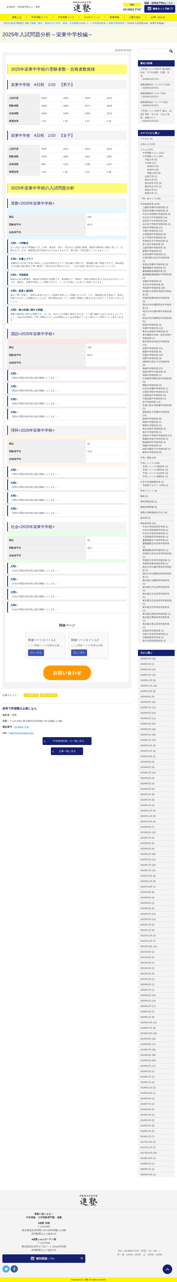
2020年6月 (145, 995)
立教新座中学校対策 (153, 395)
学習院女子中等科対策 (154, 241)
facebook (14, 1269)
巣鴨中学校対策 (150, 251)
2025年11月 (146, 685)
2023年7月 (145, 838)
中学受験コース (39, 17)
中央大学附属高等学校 (154, 530)
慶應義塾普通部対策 (153, 271)
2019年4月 (145, 1066)
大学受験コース (66, 17)
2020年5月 (145, 1000)
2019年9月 (145, 1038)
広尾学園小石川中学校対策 (156, 257)
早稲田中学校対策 (151, 288)
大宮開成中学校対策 (153, 234)
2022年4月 (145, 914)
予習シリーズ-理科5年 (154, 469)
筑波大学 (149, 189)
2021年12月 (146, 935)
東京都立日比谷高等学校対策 (157, 600)
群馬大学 (149, 193)
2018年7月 (145, 1104)
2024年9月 (145, 761)
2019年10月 (146, 1033)
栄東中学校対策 (49, 695)
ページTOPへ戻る (167, 1269)
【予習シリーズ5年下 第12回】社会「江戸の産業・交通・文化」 (155, 72)
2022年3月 (145, 919)
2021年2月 (145, 973)
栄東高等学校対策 (151, 630)
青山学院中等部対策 (153, 428)
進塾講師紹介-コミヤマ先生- (154, 102)
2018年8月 (145, 1098)
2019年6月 (145, 1055)
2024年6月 (145, 778)
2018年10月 (146, 1093)
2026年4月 (145, 658)
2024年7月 (145, 772)
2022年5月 (145, 908)
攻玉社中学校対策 (151, 284)
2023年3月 (145, 859)
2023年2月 (145, 865)
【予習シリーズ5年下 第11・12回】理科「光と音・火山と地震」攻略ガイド (156, 114)
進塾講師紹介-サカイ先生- (153, 93)
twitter (6, 1269)
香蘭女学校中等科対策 (154, 439)
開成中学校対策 (150, 418)
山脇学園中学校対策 (153, 247)
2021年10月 (146, 946)
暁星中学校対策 (150, 324)
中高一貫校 (145, 457)
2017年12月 (146, 1142)
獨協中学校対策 (150, 385)
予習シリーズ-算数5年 (154, 476)
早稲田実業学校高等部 (154, 563)
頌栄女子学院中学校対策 (155, 435)
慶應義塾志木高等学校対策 (156, 543)
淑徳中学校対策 (150, 375)
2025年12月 (146, 680)
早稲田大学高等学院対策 (155, 560)
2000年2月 (145, 1163)
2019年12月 (146, 1022)
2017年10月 (146, 1152)
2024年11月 (146, 751)
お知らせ (144, 144)
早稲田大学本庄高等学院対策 (157, 553)
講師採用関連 (147, 507)
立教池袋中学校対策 (153, 398)
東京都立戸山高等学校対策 (156, 587)
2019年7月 (145, 1049)
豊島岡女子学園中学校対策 (156, 412)
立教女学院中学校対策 (154, 392)
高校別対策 (145, 523)
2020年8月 (145, 984)
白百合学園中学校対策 (154, 388)
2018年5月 (145, 1114)
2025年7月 (145, 707)
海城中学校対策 (150, 368)
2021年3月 (145, 968)
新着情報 (114, 17)
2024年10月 (146, 756)
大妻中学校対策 (150, 231)
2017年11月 (146, 1147)
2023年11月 (146, 816)
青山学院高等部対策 (153, 640)
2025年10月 (146, 691)
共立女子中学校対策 (153, 217)
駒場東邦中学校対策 (153, 442)
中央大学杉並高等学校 (154, 526)
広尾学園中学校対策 (153, 254)
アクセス (144, 138)
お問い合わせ (158, 17)
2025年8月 (145, 702)
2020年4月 (145, 1006)
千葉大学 (149, 159)
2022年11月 (146, 881)
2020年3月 (145, 1011)
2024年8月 (145, 767)
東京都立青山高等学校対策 (156, 624)
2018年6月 (145, 1109)
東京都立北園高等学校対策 (156, 580)
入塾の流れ (135, 17)
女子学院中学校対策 (153, 237)
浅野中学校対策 (150, 358)
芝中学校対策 (149, 402)
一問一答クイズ (148, 198)
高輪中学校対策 (150, 445)
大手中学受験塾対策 (150, 482)
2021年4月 (145, 962)
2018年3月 (145, 1125)
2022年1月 (145, 930)
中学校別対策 (31, 695)
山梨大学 (149, 176)
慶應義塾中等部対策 (153, 267)
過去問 (143, 518)
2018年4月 (145, 1120)
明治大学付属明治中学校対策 (157, 318)
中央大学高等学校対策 (154, 533)
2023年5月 (145, 848)
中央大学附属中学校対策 (155, 214)
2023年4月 (145, 854)
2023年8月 (145, 832)
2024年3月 (145, 794)
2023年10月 (146, 821)
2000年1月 (145, 1169)
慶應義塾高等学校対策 (154, 550)
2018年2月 (145, 1131)
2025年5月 (145, 718)
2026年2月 (145, 669)
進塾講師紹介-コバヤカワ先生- (155, 84)
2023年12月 (146, 810)
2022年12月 (146, 876)
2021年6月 (145, 957)
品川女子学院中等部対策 (155, 224)
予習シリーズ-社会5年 (154, 473)
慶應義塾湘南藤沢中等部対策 (157, 274)
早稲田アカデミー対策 (154, 485)
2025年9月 (145, 696)
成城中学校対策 (150, 281)
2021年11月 (146, 941)
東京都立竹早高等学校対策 (156, 607)
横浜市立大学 (151, 186)
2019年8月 (145, 1044)
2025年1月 (145, 740)
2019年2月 (145, 1076)
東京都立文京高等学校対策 (156, 593)
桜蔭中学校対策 (150, 351)
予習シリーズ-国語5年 (154, 466)
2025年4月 (145, 723)
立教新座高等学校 (151, 637)
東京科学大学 (151, 183)
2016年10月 (146, 1158)
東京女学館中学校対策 (154, 331)
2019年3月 (145, 1071)
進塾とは (17, 17)
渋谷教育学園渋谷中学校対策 (157, 378)
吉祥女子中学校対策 (153, 220)
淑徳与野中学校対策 (153, 371)
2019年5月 (145, 1060)
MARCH (151, 166)
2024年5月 (145, 783)
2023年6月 (145, 843)
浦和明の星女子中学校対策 (156, 361)
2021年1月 (145, 979)
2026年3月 (145, 664)
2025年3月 (145, 729)
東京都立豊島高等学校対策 (156, 617)
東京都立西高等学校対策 (155, 614)
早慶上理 (151, 173)
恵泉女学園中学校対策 (154, 264)
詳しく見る (36, 652)
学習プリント (147, 490)
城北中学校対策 (150, 227)
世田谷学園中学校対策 (154, 210)
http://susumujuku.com (22, 733)
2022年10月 (146, 886)
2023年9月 (145, 827)
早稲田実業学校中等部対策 (156, 298)
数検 (142, 496)
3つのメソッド (92, 17)
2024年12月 (146, 745)
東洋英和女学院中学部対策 (156, 341)
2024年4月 (145, 789)
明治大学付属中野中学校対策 (157, 311)
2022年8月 (145, 897)
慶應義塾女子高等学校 (154, 540)
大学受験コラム (150, 156)
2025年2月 (145, 734)
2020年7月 (145, 990)
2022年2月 (145, 924)
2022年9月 (145, 892)
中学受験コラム (150, 153)
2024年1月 (145, 805)
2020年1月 (145, 1017)
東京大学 (149, 179)
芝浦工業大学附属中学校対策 (157, 405)
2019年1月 (145, 1082)
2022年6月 (145, 903)
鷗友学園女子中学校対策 (155, 449)
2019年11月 (146, 1028)
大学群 (148, 163)
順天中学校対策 (150, 432)
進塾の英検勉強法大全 (151, 512)
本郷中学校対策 (150, 328)
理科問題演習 (147, 501)
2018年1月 (145, 1136)
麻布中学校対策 (150, 452)
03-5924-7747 (21, 726)
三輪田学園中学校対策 (154, 207)
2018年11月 (146, 1087)
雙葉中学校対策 (150, 425)
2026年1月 (145, 675)
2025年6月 (145, 713)
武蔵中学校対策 (150, 355)
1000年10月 (146, 1174)
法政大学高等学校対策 (154, 634)
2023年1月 (145, 870)
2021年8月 (145, 952)
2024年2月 (145, 799)
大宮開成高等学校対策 (154, 536)
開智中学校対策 (150, 422)
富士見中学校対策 (151, 244)
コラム (143, 149)
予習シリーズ (147, 463)
